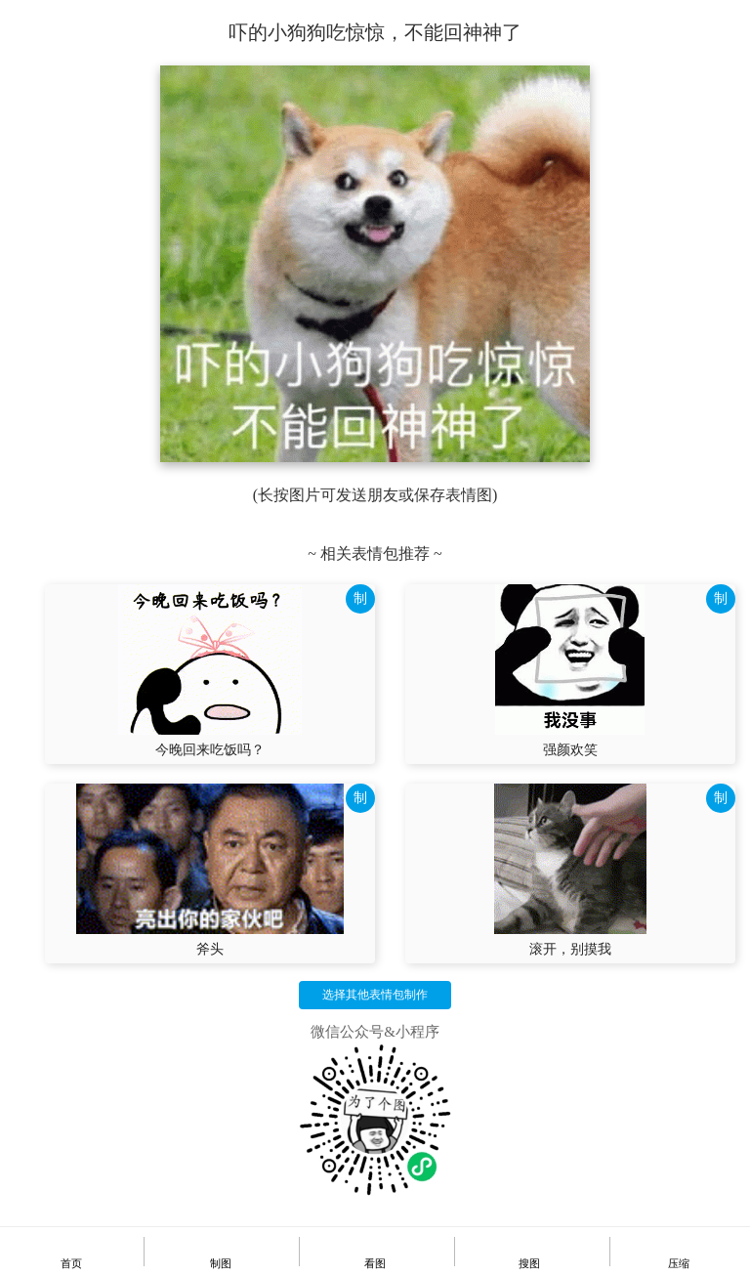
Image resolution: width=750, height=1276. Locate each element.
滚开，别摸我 (570, 949)
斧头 (210, 949)
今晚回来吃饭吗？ (210, 750)
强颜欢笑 (570, 750)
